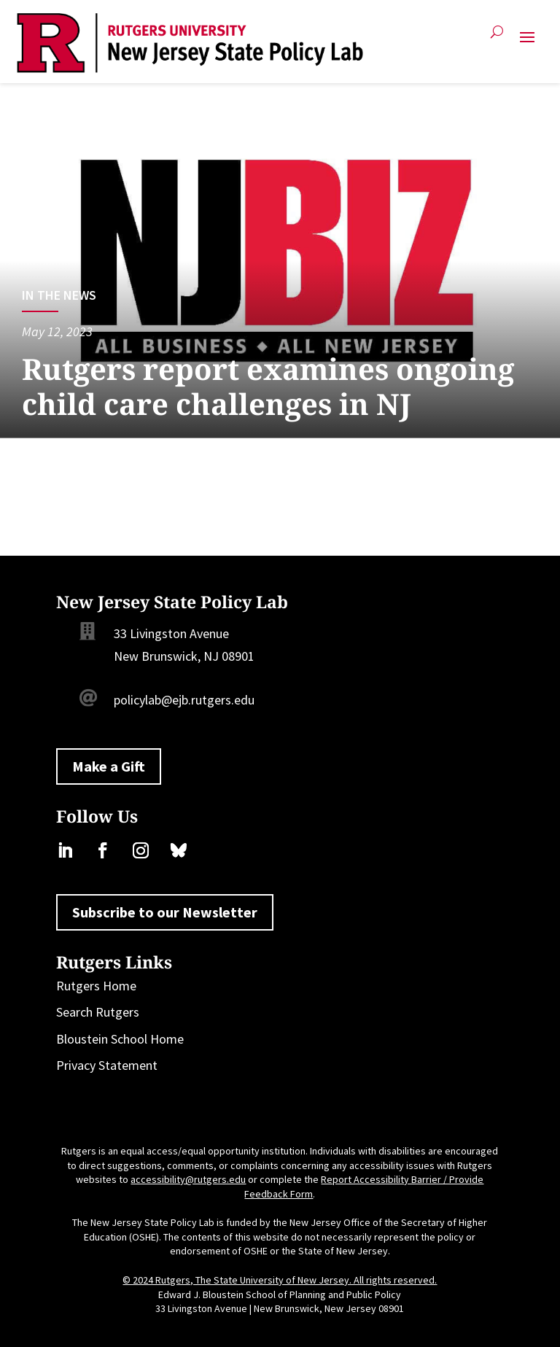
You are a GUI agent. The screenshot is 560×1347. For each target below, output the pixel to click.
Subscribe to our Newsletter (164, 912)
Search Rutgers (97, 1012)
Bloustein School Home (120, 1038)
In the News (59, 295)
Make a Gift (108, 766)
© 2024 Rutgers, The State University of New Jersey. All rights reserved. (279, 1279)
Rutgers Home (96, 985)
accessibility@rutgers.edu (188, 1179)
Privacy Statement (107, 1065)
